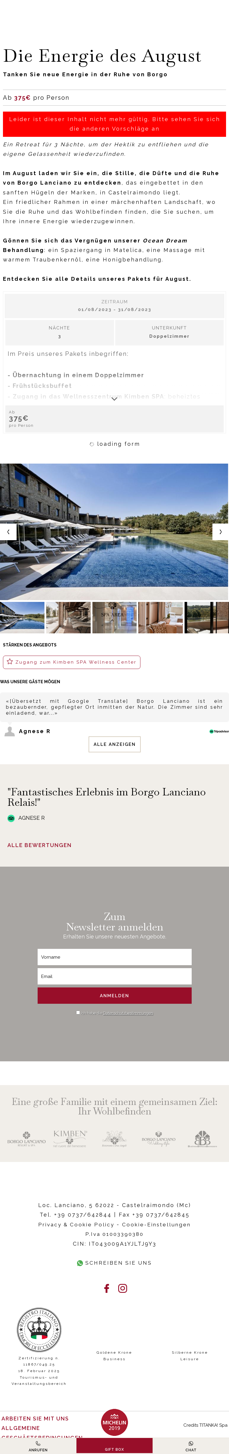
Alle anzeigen (115, 744)
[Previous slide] (8, 532)
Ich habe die (117, 1013)
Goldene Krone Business (114, 1355)
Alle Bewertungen (40, 845)
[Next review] (228, 685)
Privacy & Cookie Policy (75, 1224)
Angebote (152, 936)
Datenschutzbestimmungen (128, 1013)
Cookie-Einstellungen (158, 1224)
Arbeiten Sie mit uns (36, 1418)
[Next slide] (220, 532)
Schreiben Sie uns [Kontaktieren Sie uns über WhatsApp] (114, 1263)
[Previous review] (225, 685)
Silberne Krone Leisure (190, 1355)
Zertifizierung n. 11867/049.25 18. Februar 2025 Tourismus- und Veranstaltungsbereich (39, 1371)
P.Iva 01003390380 (114, 1234)
